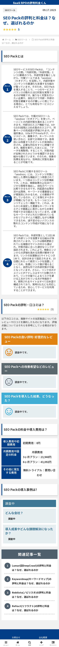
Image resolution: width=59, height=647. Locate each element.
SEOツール (10, 10)
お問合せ (16, 637)
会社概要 (43, 637)
